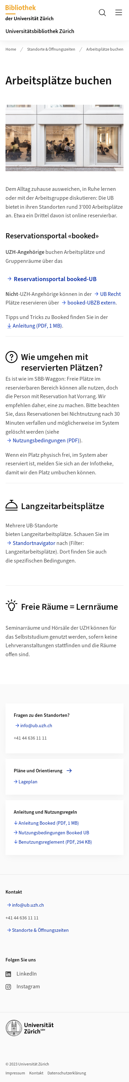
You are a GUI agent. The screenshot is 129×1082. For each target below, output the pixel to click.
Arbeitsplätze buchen (104, 49)
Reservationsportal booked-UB (55, 279)
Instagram (23, 986)
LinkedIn (21, 974)
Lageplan (28, 782)
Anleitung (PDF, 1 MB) (37, 326)
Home (11, 49)
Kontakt (36, 1073)
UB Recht (110, 294)
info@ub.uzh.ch (36, 725)
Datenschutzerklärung (66, 1073)
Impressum (15, 1073)
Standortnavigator (34, 543)
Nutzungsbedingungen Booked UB (54, 832)
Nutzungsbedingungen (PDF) (46, 440)
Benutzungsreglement (55, 842)
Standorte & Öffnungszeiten (51, 49)
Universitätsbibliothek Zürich (40, 31)
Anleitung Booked (49, 823)
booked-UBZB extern (91, 303)
